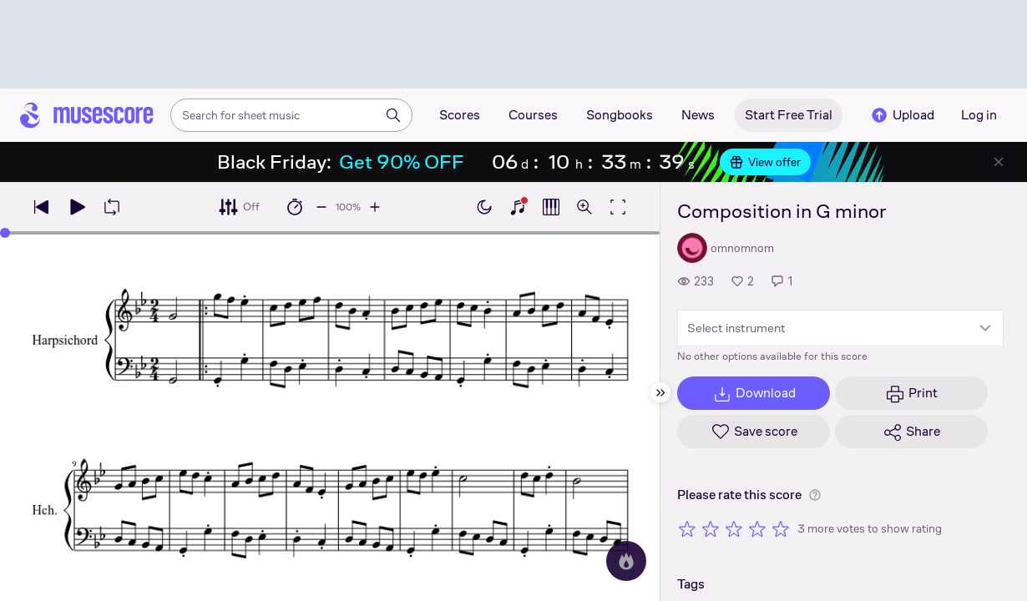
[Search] (393, 115)
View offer (765, 162)
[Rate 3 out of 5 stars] (734, 528)
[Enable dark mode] (484, 207)
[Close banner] (999, 162)
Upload (901, 115)
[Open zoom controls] (584, 207)
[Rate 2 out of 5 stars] (711, 528)
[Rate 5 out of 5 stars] (781, 528)
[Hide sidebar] (660, 392)
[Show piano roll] (551, 207)
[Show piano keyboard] (517, 207)
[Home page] (87, 115)
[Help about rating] (815, 495)
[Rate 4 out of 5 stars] (757, 528)
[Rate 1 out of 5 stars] (687, 528)
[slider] (5, 233)
